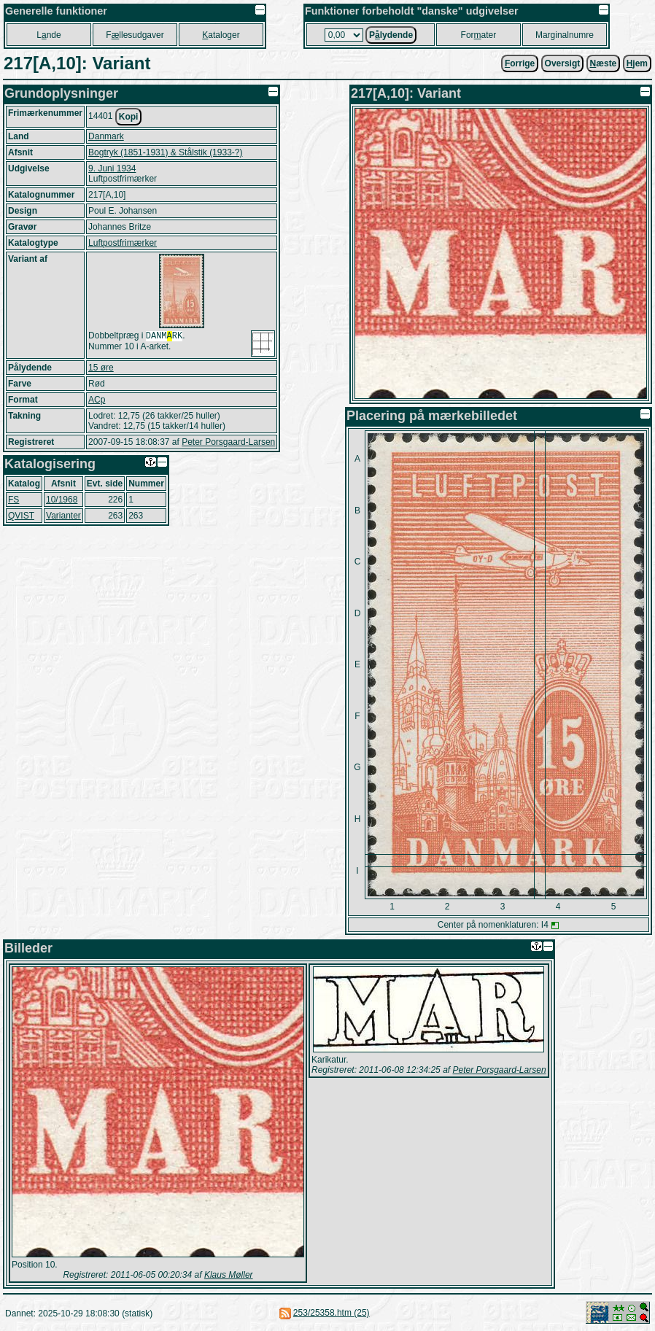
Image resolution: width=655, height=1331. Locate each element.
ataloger (220, 35)
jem (637, 63)
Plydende (391, 35)
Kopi (129, 117)
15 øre (101, 367)
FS (13, 499)
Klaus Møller (228, 1275)
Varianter (63, 516)
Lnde (48, 35)
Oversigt (563, 63)
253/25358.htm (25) (331, 1313)
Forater (479, 35)
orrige (520, 63)
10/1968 (61, 499)
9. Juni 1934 (112, 168)
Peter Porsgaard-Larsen (228, 442)
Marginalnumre (564, 35)
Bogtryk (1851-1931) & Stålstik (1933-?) (165, 152)
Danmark (106, 136)
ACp (96, 400)
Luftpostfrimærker (122, 243)
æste (603, 63)
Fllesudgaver (134, 35)
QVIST (21, 516)
